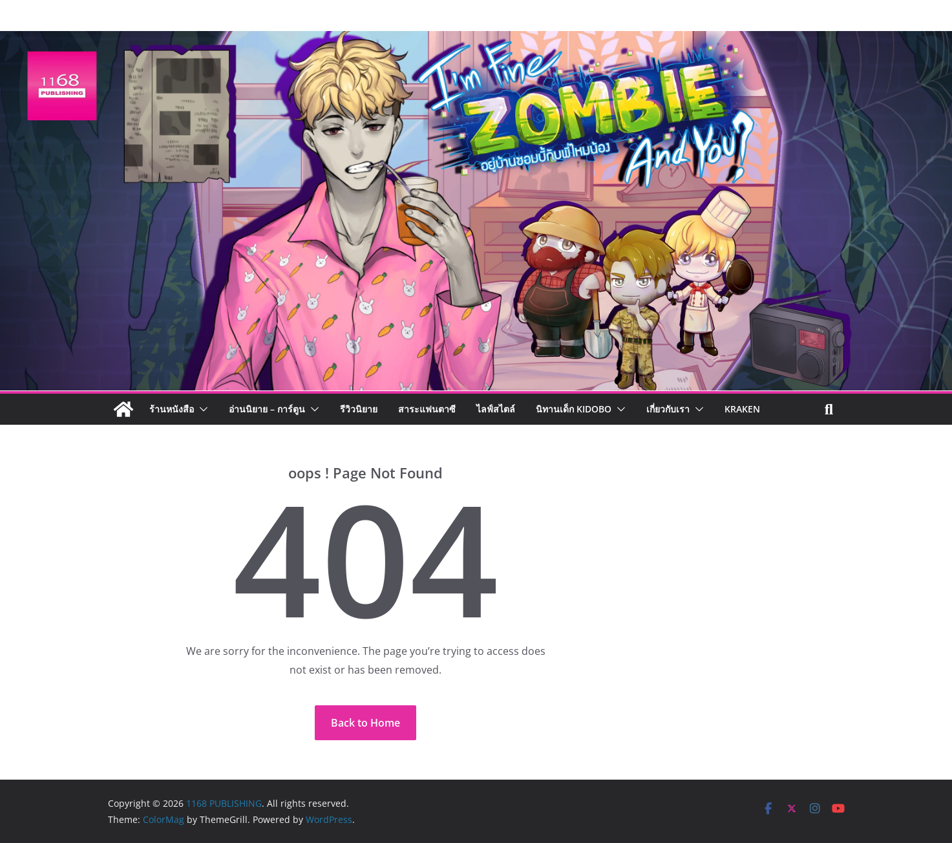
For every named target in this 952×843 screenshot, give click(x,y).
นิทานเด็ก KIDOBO (573, 409)
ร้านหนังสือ (171, 409)
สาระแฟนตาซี (427, 409)
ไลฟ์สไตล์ (495, 409)
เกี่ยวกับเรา (668, 409)
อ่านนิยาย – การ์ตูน (267, 409)
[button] (201, 409)
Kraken (742, 409)
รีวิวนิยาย (358, 409)
